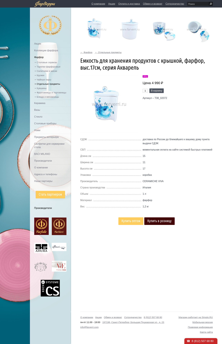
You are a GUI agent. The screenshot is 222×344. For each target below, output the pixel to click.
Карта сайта (206, 332)
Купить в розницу (159, 221)
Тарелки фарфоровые (48, 66)
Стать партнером (50, 194)
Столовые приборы (45, 123)
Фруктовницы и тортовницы (51, 92)
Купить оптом (130, 221)
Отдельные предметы (48, 84)
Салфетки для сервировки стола (49, 145)
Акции (111, 3)
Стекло (38, 116)
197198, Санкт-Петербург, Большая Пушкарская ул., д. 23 (133, 322)
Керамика (39, 103)
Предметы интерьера (46, 137)
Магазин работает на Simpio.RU (196, 317)
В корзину (156, 90)
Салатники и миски (47, 71)
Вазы (37, 110)
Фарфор (39, 57)
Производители (43, 160)
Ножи (37, 130)
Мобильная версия (202, 322)
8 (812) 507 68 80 (153, 317)
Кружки (40, 75)
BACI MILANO (42, 154)
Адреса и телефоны (45, 174)
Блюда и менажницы (48, 97)
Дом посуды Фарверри (44, 20)
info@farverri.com (89, 327)
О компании (98, 3)
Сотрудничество (174, 3)
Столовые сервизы (47, 62)
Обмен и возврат (152, 3)
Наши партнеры (43, 181)
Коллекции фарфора (46, 50)
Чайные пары (44, 79)
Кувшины (42, 88)
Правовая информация (200, 327)
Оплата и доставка (129, 3)
